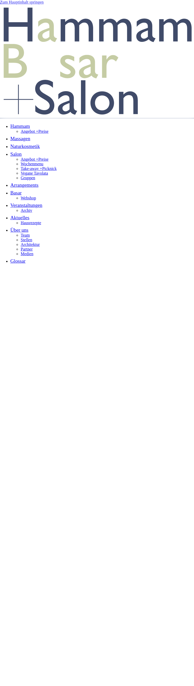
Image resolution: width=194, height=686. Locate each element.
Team (25, 235)
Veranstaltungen (26, 205)
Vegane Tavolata (34, 173)
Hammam (20, 126)
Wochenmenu (32, 164)
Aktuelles (19, 217)
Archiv (26, 210)
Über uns (19, 230)
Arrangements (24, 185)
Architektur (30, 244)
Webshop (28, 198)
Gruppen (28, 178)
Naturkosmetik (25, 146)
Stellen (26, 240)
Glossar (18, 261)
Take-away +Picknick (39, 168)
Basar (16, 193)
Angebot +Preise (34, 131)
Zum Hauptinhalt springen (22, 2)
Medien (27, 254)
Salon (16, 154)
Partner (27, 249)
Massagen (20, 138)
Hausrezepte (31, 223)
